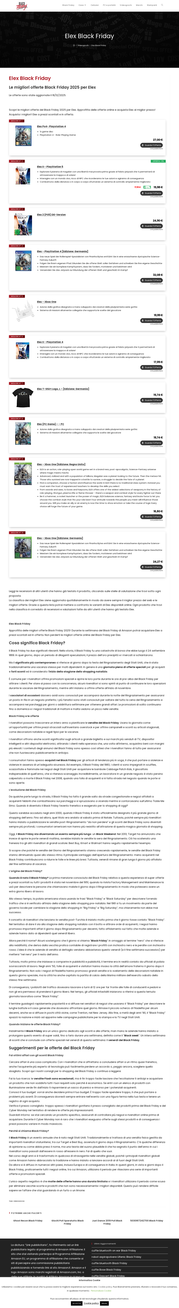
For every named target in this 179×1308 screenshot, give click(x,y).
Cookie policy (105, 1286)
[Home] (74, 45)
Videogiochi (18, 1208)
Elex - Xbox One (47, 304)
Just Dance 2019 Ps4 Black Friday (107, 1229)
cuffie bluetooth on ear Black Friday (114, 1257)
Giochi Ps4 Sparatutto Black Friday (67, 1229)
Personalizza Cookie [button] (101, 1290)
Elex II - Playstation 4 (51, 345)
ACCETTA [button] (77, 1303)
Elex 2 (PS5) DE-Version (52, 216)
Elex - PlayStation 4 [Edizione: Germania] (64, 253)
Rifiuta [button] (104, 1303)
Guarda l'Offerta (153, 146)
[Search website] (162, 5)
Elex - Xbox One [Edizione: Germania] (62, 544)
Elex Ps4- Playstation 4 (52, 126)
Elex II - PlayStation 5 (51, 167)
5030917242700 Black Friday (146, 1227)
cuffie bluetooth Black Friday (109, 1270)
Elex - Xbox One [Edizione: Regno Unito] (63, 469)
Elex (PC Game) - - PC (52, 428)
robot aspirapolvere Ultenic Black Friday (116, 1264)
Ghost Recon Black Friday (28, 1227)
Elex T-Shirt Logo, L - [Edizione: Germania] (65, 393)
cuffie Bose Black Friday (106, 1276)
